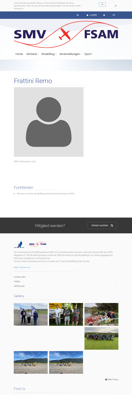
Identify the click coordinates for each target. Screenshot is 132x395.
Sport (87, 53)
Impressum (19, 286)
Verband (31, 53)
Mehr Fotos (111, 379)
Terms (17, 281)
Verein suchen (102, 225)
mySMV (92, 15)
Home (19, 53)
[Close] (116, 6)
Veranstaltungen (69, 53)
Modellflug (48, 53)
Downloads (20, 277)
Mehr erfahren (21, 267)
